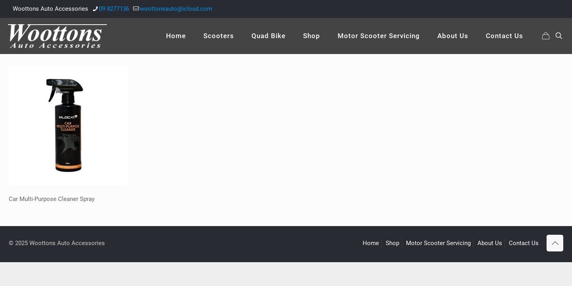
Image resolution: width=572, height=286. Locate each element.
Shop (392, 243)
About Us (489, 243)
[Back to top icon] (555, 243)
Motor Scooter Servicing (438, 243)
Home (371, 243)
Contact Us (524, 243)
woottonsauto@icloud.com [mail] (176, 8)
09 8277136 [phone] (114, 8)
